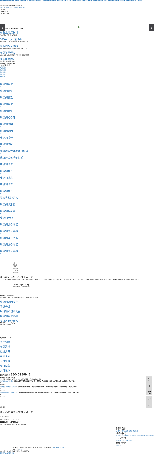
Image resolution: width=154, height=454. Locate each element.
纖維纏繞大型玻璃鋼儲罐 (14, 150)
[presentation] (2, 27)
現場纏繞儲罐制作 (10, 311)
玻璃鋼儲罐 (3, 71)
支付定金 (5, 360)
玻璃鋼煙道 (3, 73)
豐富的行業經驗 (9, 45)
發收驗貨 (5, 365)
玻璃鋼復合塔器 (9, 224)
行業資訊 (124, 440)
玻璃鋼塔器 (6, 137)
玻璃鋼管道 (3, 67)
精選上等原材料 (9, 32)
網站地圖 (2, 7)
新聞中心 (85, 24)
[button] (75, 27)
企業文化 (124, 431)
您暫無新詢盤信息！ (19, 7)
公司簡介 (118, 431)
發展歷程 (135, 431)
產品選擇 (5, 346)
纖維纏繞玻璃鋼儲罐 (11, 157)
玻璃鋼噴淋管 (7, 204)
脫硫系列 (2, 75)
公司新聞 (118, 440)
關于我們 (37, 24)
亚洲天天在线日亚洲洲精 (7, 453)
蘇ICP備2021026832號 (59, 447)
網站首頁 (20, 24)
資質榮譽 (129, 431)
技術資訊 (129, 440)
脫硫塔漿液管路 (9, 197)
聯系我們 (101, 24)
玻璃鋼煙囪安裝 (9, 301)
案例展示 (69, 24)
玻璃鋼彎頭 (6, 217)
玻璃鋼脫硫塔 (7, 211)
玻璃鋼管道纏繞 (9, 316)
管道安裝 (5, 306)
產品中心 (53, 24)
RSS (7, 7)
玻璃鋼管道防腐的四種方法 (8, 387)
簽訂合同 (5, 356)
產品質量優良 (7, 52)
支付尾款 (5, 370)
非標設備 (2, 76)
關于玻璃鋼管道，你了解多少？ (9, 392)
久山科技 (21, 449)
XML (11, 7)
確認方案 (5, 351)
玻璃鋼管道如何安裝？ (6, 381)
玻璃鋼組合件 (7, 117)
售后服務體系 (7, 59)
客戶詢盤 (5, 341)
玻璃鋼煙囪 (3, 69)
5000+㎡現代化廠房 (11, 39)
